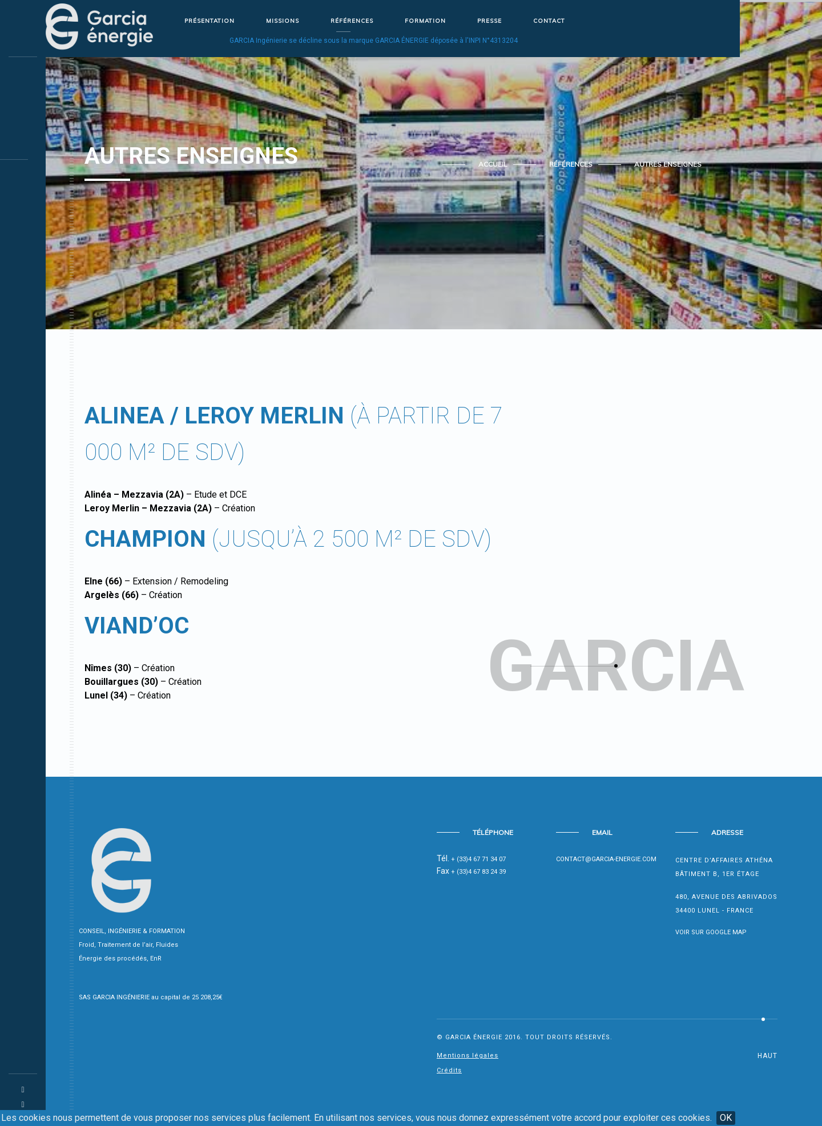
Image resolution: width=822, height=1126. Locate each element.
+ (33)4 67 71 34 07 (478, 859)
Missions (282, 21)
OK (726, 1117)
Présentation (209, 21)
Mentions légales (467, 1055)
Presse (489, 21)
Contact (549, 21)
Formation (425, 21)
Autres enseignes (668, 164)
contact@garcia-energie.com (606, 859)
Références (352, 21)
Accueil (492, 164)
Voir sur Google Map (711, 932)
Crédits (449, 1070)
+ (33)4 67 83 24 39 (478, 871)
